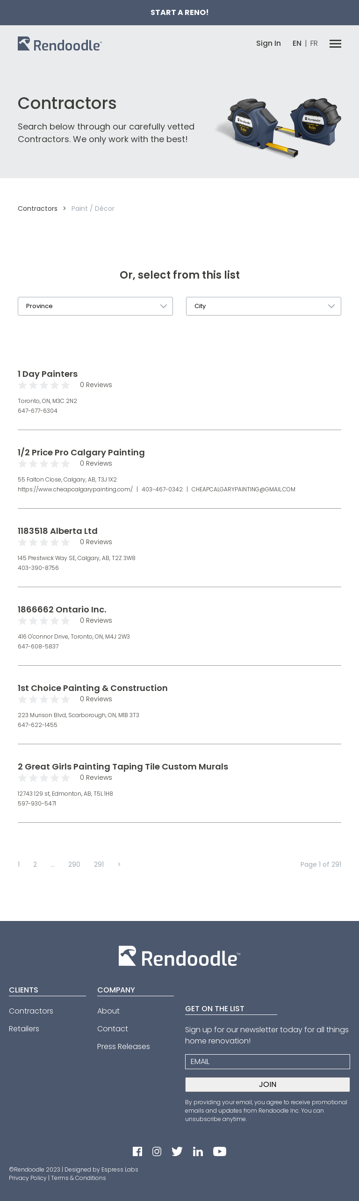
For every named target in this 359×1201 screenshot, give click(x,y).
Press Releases (123, 1046)
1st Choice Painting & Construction (93, 688)
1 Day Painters (48, 374)
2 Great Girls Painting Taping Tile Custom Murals (123, 766)
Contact (112, 1028)
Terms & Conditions (78, 1178)
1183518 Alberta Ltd (58, 531)
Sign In (268, 43)
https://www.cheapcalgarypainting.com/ (76, 489)
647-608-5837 (38, 646)
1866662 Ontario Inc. (62, 609)
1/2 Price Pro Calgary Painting (81, 452)
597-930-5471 (37, 803)
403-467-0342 (162, 489)
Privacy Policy (28, 1178)
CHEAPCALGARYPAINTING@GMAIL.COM (242, 489)
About (108, 1011)
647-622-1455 (37, 725)
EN (297, 43)
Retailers (24, 1028)
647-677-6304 (37, 411)
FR (314, 43)
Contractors (37, 208)
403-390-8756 (38, 568)
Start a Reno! (180, 12)
